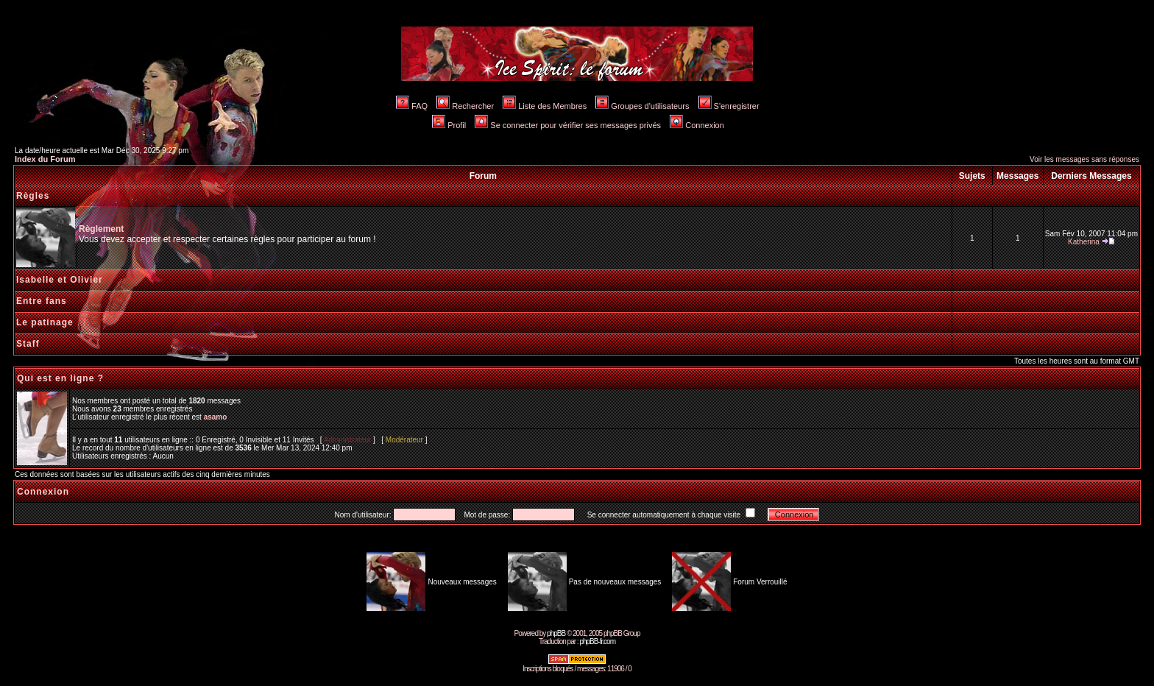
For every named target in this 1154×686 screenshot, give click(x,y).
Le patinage (45, 322)
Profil (449, 125)
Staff (28, 344)
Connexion (697, 125)
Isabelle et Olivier (59, 280)
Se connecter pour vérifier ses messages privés (568, 125)
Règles (32, 196)
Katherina (1084, 242)
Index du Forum (45, 159)
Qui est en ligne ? (60, 378)
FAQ (412, 106)
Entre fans (41, 301)
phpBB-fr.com (597, 641)
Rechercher (465, 106)
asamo (215, 417)
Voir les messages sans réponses (1084, 159)
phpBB (556, 633)
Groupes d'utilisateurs (642, 106)
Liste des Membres (545, 106)
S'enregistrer (729, 106)
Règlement (101, 229)
